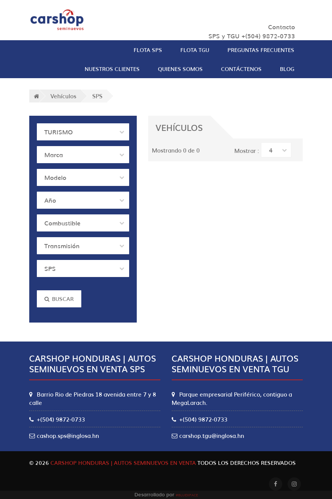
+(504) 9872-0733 (57, 419)
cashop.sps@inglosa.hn (64, 435)
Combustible (62, 222)
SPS (97, 95)
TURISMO (58, 131)
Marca (53, 154)
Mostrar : (246, 150)
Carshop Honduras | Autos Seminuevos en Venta (123, 462)
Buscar (59, 298)
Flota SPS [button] (148, 50)
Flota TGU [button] (194, 50)
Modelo (55, 177)
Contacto (281, 26)
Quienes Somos (180, 68)
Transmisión (62, 245)
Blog (287, 68)
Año (50, 200)
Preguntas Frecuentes (261, 50)
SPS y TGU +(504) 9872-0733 (252, 35)
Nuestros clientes (112, 68)
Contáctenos (241, 68)
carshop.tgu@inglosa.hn (208, 435)
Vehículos (63, 95)
